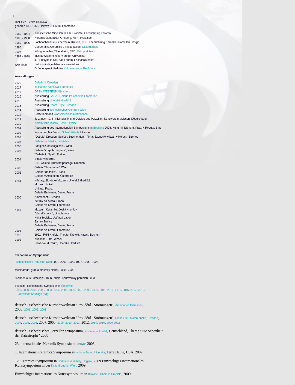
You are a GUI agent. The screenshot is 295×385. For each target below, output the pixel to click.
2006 (72, 290)
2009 (60, 322)
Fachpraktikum (86, 51)
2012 (110, 290)
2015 (126, 290)
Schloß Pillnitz (70, 132)
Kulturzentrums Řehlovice (79, 68)
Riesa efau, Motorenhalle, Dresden (136, 318)
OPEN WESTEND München (52, 91)
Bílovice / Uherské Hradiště (104, 374)
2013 (118, 290)
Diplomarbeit (89, 46)
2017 (133, 290)
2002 (41, 290)
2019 (141, 290)
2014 (94, 322)
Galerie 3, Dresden (46, 82)
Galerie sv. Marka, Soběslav (52, 141)
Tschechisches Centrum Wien (68, 109)
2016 (102, 322)
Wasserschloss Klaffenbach (71, 114)
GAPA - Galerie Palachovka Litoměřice (73, 96)
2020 (110, 322)
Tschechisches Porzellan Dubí (33, 262)
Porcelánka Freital (96, 331)
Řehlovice (67, 285)
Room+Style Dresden (63, 105)
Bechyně (98, 127)
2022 (117, 322)
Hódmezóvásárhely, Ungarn (75, 361)
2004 (56, 290)
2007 (80, 290)
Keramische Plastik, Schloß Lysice (56, 123)
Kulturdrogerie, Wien (63, 365)
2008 (87, 290)
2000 (26, 290)
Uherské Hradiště (60, 100)
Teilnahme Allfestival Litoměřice (54, 87)
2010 (95, 290)
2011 (103, 290)
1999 (18, 290)
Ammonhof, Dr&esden (128, 305)
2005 (64, 290)
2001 (33, 290)
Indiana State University (90, 352)
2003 (49, 290)
